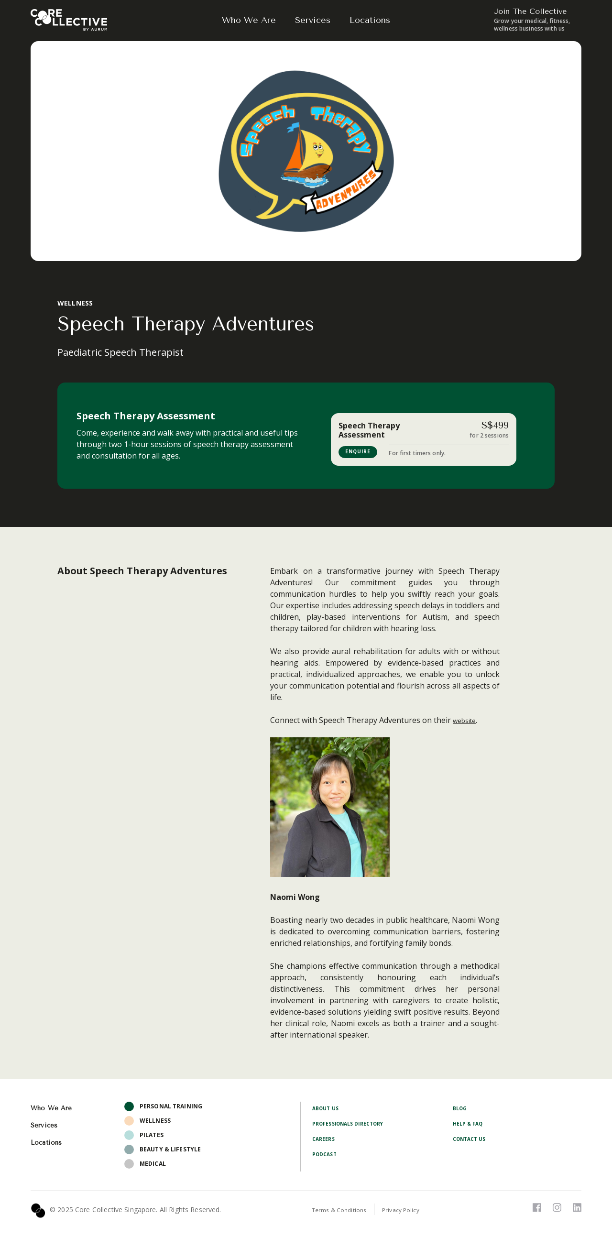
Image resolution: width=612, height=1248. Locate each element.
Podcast (326, 1156)
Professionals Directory (354, 1125)
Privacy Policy (412, 1211)
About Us (327, 1110)
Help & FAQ (470, 1125)
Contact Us (472, 1141)
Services (312, 20)
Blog (461, 1110)
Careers (325, 1141)
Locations (370, 20)
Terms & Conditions (343, 1211)
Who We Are (249, 20)
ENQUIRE (362, 452)
